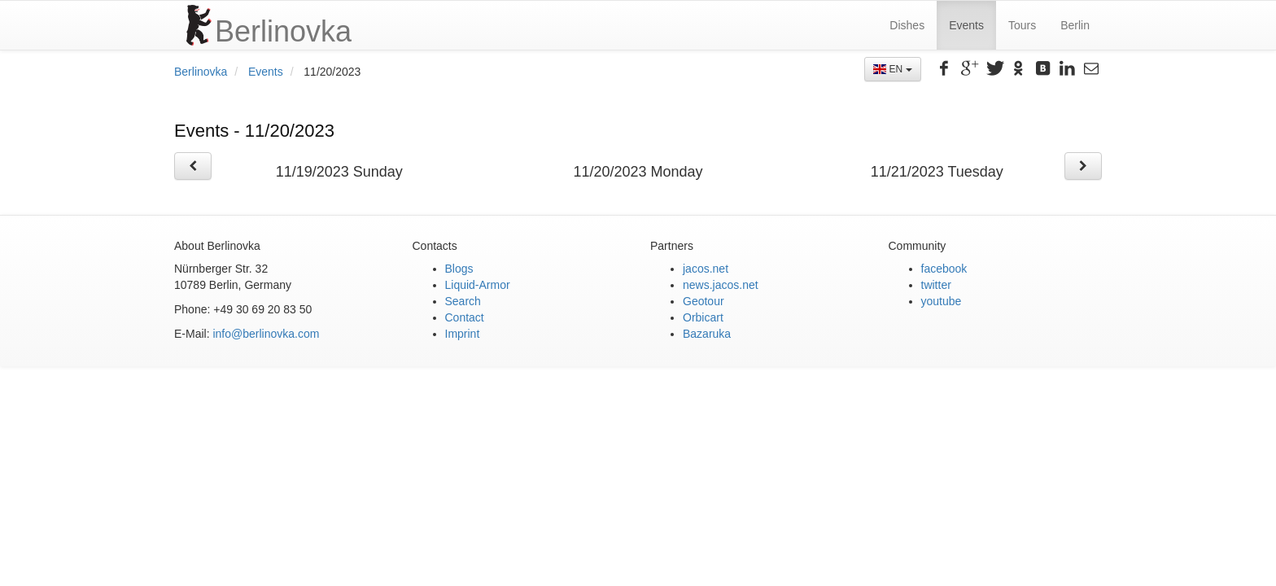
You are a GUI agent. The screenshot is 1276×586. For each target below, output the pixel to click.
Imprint (462, 333)
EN (892, 69)
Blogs (459, 268)
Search (463, 301)
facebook (944, 268)
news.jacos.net (720, 284)
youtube (941, 301)
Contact (464, 317)
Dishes (906, 25)
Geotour (703, 301)
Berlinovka (200, 71)
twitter (936, 284)
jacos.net (705, 268)
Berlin (1075, 25)
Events (966, 25)
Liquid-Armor (477, 284)
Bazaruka (707, 333)
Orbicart (703, 317)
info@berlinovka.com (265, 333)
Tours (1022, 25)
